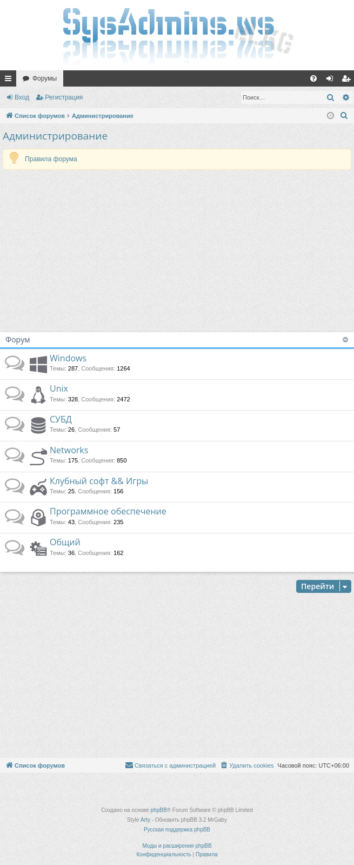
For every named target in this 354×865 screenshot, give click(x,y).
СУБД (61, 419)
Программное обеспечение (108, 511)
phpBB (159, 810)
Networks (69, 450)
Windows (68, 358)
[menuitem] (313, 78)
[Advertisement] (177, 251)
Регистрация (64, 97)
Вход (22, 97)
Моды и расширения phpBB (176, 846)
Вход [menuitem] (332, 81)
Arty (145, 820)
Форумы (44, 78)
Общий (65, 542)
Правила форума (51, 159)
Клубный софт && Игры (99, 481)
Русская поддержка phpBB (177, 830)
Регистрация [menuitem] (348, 81)
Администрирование (55, 136)
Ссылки (10, 81)
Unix (59, 388)
